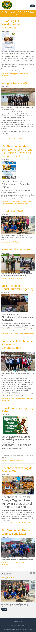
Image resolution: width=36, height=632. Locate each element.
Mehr (4, 609)
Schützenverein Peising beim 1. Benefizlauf (16, 532)
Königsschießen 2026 (15, 83)
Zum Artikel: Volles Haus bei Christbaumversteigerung (17, 333)
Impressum (14, 625)
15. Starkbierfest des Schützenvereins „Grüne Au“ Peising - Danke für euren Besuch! (17, 151)
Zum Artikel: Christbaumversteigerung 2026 (14, 460)
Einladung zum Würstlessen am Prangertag (11, 24)
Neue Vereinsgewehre (15, 249)
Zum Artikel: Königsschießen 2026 (11, 139)
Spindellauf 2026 (12, 211)
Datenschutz (21, 625)
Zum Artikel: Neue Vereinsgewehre (11, 278)
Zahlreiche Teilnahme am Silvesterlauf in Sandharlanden (17, 344)
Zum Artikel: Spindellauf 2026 (10, 242)
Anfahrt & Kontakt (17, 621)
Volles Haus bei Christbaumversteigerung (17, 287)
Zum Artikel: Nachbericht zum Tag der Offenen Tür (16, 523)
